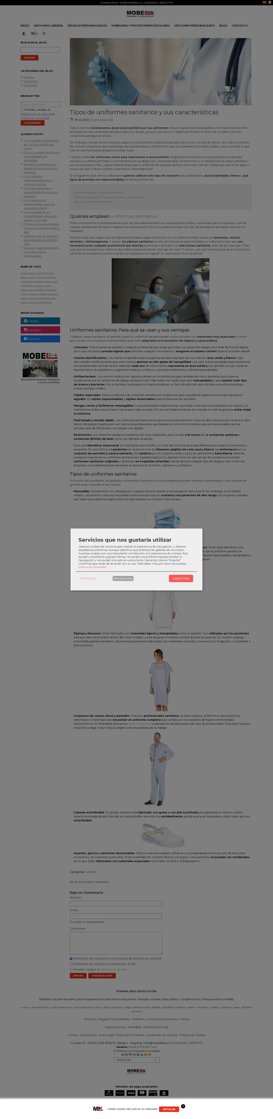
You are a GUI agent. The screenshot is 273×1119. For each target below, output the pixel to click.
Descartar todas (123, 578)
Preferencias (88, 578)
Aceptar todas (181, 578)
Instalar (169, 1109)
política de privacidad (92, 567)
